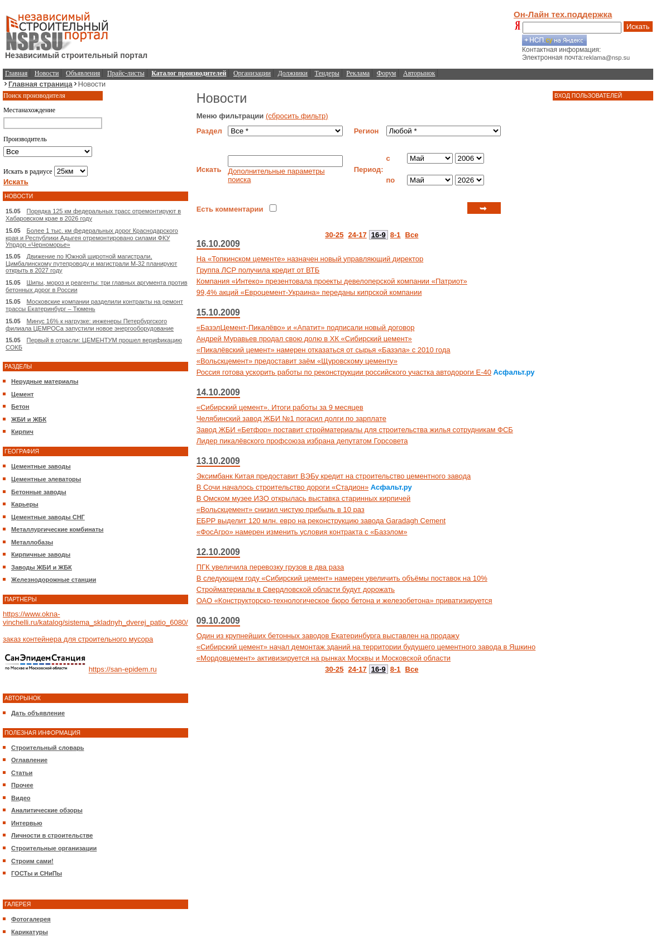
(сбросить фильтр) (297, 116)
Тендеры (327, 73)
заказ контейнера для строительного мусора (78, 639)
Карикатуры (29, 932)
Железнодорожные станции (53, 579)
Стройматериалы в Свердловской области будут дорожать (296, 589)
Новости (47, 73)
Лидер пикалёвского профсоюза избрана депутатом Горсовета (302, 441)
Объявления (83, 73)
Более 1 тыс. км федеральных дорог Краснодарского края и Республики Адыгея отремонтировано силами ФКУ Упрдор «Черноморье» (92, 237)
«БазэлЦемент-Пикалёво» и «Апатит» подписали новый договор (306, 327)
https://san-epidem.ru (123, 670)
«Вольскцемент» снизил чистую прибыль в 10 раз (281, 509)
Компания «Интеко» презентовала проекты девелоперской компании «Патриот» (332, 281)
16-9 (378, 235)
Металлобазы (32, 542)
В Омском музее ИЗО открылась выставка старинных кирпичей (304, 498)
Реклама (358, 73)
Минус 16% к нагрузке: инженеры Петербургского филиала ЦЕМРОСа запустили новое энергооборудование (90, 325)
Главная (16, 73)
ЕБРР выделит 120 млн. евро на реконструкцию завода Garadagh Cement (321, 520)
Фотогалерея (31, 919)
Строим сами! (32, 861)
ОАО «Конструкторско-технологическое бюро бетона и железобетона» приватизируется (344, 600)
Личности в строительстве (52, 835)
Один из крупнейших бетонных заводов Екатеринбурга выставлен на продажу (328, 636)
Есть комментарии (230, 209)
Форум (386, 73)
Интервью (26, 823)
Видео (21, 798)
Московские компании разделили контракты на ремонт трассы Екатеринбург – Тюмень (94, 305)
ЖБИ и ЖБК (28, 419)
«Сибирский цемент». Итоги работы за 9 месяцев (280, 407)
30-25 (334, 235)
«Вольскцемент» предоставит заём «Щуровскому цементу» (297, 361)
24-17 (357, 235)
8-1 (395, 235)
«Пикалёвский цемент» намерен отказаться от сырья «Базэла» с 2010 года (324, 350)
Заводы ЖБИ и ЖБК (41, 567)
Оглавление (29, 760)
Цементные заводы (41, 466)
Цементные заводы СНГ (48, 517)
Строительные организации (54, 848)
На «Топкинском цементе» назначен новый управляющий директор (310, 259)
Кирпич (22, 431)
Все (412, 235)
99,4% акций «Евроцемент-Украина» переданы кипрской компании (309, 292)
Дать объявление (38, 713)
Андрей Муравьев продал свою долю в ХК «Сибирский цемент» (304, 338)
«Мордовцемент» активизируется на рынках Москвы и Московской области (324, 658)
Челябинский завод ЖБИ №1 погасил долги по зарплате (291, 418)
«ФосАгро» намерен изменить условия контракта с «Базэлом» (302, 532)
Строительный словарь (47, 747)
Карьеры (25, 504)
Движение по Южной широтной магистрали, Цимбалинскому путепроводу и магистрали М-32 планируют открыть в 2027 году (91, 263)
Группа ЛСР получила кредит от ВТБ (258, 270)
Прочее (22, 785)
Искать (638, 26)
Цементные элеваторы (46, 479)
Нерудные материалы (44, 381)
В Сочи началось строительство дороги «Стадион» (282, 487)
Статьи (21, 772)
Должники (293, 73)
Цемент (22, 394)
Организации (252, 73)
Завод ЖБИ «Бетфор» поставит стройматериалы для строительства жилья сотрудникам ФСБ (355, 429)
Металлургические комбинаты (57, 529)
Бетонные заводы (38, 492)
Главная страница (40, 84)
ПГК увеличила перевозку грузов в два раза (270, 567)
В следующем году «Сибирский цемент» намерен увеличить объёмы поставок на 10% (342, 578)
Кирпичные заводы (40, 554)
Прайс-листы (126, 73)
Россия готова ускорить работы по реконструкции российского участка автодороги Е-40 (344, 372)
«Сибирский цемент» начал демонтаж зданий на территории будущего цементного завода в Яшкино (366, 647)
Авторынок (419, 73)
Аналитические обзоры (47, 810)
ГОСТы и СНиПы (36, 873)
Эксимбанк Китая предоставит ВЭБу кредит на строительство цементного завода (334, 476)
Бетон (20, 406)
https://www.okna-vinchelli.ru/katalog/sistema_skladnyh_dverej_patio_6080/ (95, 618)
